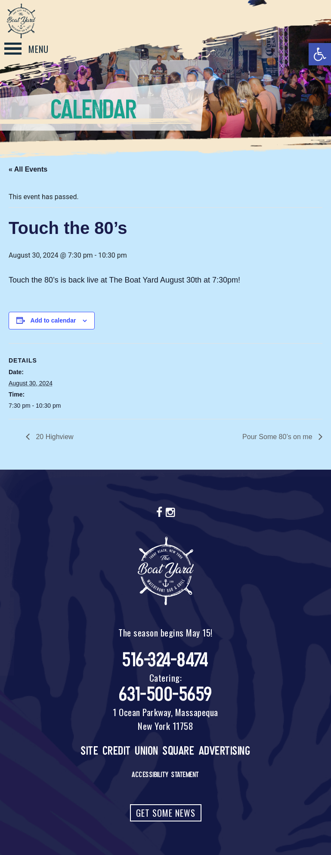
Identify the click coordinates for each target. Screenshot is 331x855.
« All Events (28, 169)
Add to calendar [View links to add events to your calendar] (53, 320)
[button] (320, 54)
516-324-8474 (165, 660)
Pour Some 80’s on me (278, 436)
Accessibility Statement (165, 774)
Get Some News (165, 812)
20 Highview (54, 436)
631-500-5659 (165, 694)
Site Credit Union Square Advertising (165, 750)
